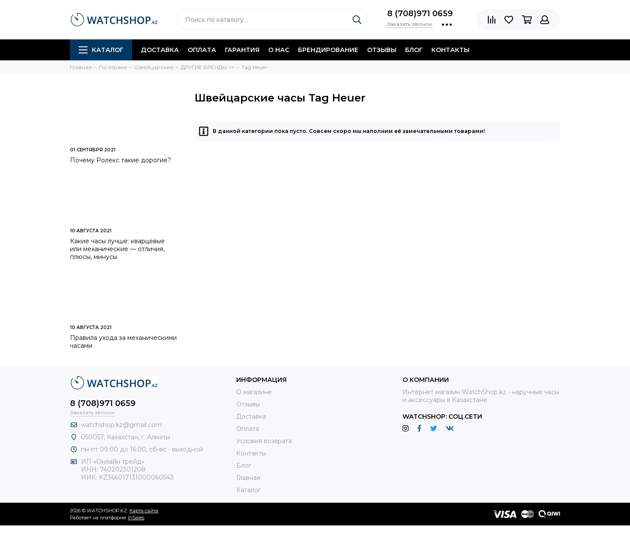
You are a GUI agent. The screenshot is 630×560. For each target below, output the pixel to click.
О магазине (254, 392)
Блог (414, 50)
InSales (136, 517)
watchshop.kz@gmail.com (121, 425)
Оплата (202, 50)
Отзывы (381, 50)
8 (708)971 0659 (420, 13)
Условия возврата (264, 441)
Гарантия (242, 50)
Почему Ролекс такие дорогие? (120, 160)
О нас (278, 50)
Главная (248, 478)
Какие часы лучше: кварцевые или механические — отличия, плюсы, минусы (117, 249)
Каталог (101, 50)
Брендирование (328, 50)
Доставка (160, 50)
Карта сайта (144, 511)
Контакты (450, 50)
